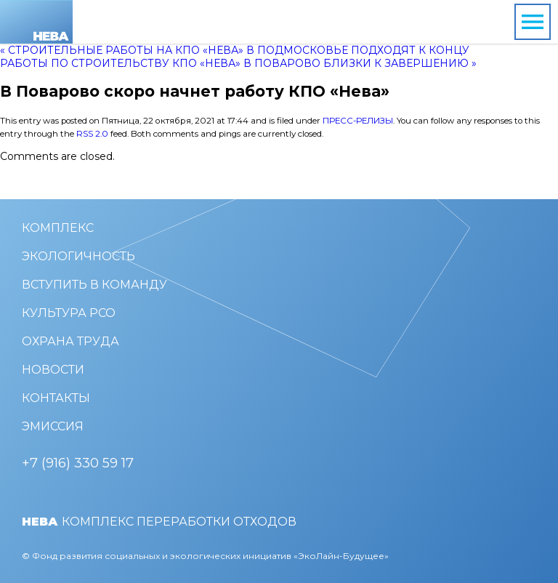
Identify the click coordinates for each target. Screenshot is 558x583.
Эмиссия (53, 426)
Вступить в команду (94, 285)
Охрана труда (70, 341)
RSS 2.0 (92, 134)
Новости (53, 370)
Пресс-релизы (358, 121)
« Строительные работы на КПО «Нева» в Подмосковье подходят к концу (234, 50)
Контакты (56, 398)
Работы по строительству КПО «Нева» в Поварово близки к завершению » (238, 63)
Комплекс (58, 228)
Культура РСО (69, 313)
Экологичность (78, 256)
